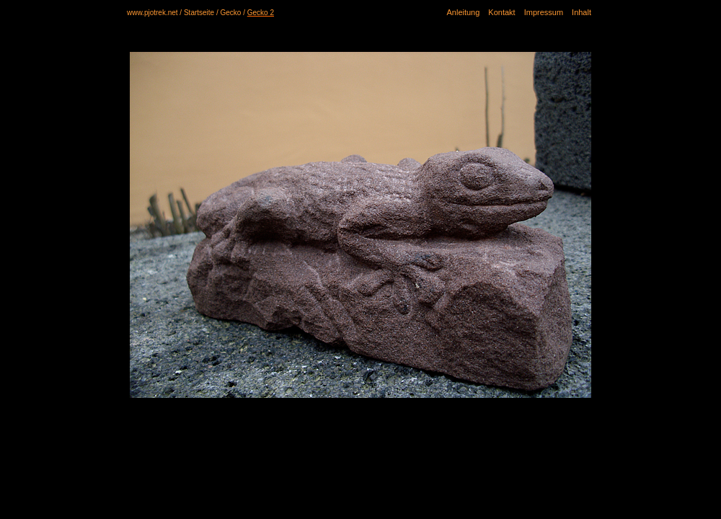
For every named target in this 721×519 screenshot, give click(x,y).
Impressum (543, 12)
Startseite (199, 13)
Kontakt (501, 12)
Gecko (231, 13)
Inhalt (581, 12)
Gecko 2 (260, 13)
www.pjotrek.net (152, 13)
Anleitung (462, 12)
